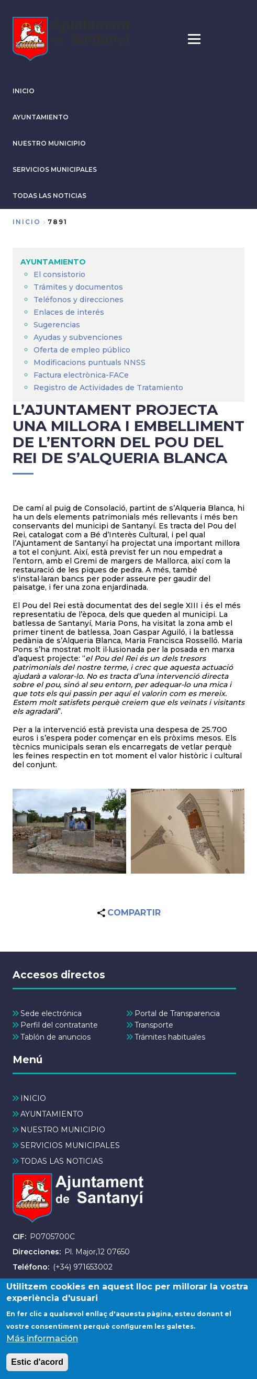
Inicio (27, 222)
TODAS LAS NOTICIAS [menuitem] (61, 1161)
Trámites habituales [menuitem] (170, 1037)
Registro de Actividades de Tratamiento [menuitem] (108, 387)
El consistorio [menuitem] (59, 274)
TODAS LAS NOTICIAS (49, 196)
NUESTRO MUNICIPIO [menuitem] (62, 1129)
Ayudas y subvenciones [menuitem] (77, 337)
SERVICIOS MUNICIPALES (55, 169)
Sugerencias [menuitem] (56, 324)
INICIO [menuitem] (33, 1098)
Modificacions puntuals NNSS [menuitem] (89, 362)
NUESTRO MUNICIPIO (49, 143)
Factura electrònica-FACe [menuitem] (81, 375)
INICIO (24, 91)
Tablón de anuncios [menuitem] (55, 1037)
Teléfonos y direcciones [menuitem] (78, 299)
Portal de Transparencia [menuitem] (177, 1013)
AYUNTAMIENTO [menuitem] (53, 262)
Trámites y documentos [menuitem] (78, 287)
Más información (42, 1348)
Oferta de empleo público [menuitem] (81, 350)
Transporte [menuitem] (154, 1025)
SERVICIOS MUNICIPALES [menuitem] (70, 1145)
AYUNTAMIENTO (41, 117)
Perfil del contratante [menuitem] (59, 1025)
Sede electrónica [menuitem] (51, 1013)
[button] (69, 831)
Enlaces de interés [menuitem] (68, 312)
